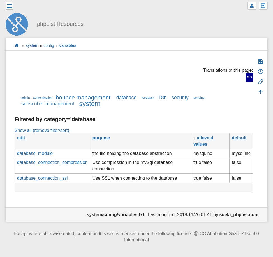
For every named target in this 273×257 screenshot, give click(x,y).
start (17, 45)
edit (21, 137)
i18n (161, 97)
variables (67, 45)
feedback (148, 97)
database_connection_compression (52, 162)
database (126, 97)
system (32, 45)
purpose (101, 137)
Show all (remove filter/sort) (42, 130)
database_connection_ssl (42, 178)
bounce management (83, 97)
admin (25, 97)
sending (198, 97)
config (48, 45)
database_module (35, 153)
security (180, 97)
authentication (43, 97)
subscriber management (47, 103)
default (239, 137)
